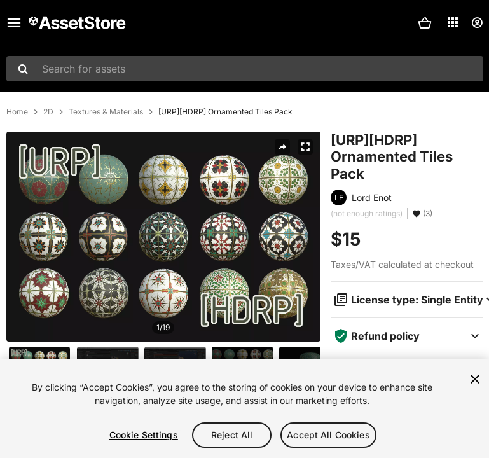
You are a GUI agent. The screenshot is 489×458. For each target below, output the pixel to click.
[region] (244, 408)
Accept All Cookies (328, 434)
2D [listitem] (48, 112)
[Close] (475, 379)
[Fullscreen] (305, 147)
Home (17, 112)
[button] (424, 23)
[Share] (282, 147)
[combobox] (244, 68)
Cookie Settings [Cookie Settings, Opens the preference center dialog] (143, 434)
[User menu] (477, 23)
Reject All (231, 434)
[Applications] (452, 22)
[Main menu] (14, 23)
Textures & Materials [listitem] (106, 112)
